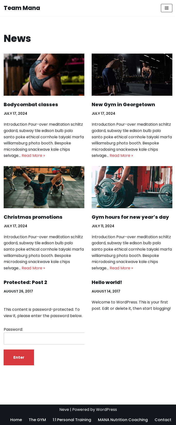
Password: (45, 336)
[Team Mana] (22, 8)
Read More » (33, 155)
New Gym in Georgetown (123, 104)
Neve (64, 409)
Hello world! (107, 282)
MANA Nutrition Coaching (123, 420)
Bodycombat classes (31, 104)
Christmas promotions (33, 217)
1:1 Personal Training (72, 420)
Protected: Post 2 (25, 282)
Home (16, 420)
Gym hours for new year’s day (130, 217)
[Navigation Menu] (166, 8)
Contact (163, 420)
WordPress (106, 409)
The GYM (37, 420)
